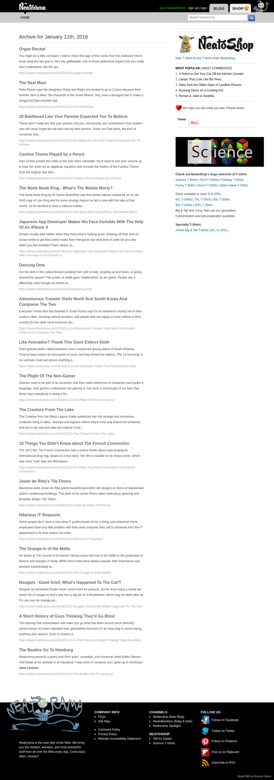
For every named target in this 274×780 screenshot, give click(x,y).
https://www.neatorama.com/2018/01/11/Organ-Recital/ (56, 73)
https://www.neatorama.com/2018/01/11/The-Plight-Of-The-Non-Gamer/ (67, 400)
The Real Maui (32, 83)
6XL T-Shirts (184, 199)
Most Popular (188, 68)
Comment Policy (109, 729)
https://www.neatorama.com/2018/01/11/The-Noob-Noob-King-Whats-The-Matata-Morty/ (78, 212)
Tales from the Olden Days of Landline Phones (210, 85)
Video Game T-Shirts (234, 185)
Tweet (182, 119)
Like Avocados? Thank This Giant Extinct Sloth (64, 342)
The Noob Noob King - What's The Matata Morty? (66, 188)
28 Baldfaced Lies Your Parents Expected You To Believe (73, 116)
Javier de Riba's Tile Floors (45, 481)
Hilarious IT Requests (40, 515)
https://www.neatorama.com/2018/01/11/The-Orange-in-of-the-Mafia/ (65, 572)
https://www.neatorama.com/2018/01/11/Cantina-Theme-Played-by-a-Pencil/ (70, 178)
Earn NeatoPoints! (173, 8)
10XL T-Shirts (204, 205)
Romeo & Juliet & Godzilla (196, 96)
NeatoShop (227, 58)
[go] (251, 18)
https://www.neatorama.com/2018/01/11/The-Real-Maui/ (56, 107)
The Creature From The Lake (46, 410)
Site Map (104, 721)
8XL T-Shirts (221, 199)
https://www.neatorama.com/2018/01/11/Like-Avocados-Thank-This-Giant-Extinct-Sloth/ (77, 366)
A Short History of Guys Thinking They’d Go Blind (67, 616)
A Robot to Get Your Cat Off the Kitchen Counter (211, 74)
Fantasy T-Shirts (232, 180)
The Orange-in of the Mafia (44, 549)
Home (25, 17)
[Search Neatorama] (217, 17)
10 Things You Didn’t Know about (74, 443)
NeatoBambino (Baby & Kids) (172, 721)
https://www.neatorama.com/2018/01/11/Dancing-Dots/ (56, 289)
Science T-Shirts (187, 180)
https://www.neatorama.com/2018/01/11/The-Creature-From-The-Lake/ (66, 433)
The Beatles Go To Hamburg (46, 650)
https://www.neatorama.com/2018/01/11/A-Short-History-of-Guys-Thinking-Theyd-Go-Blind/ (80, 640)
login (204, 8)
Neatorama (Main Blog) (168, 717)
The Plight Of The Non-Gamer (47, 376)
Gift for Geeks (162, 738)
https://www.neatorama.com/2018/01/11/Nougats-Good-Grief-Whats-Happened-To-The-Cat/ (80, 606)
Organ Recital (32, 49)
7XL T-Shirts (203, 199)
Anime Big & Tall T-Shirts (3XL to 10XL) (202, 230)
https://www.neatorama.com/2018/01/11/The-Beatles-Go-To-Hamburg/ (66, 674)
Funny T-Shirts (185, 185)
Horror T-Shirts (207, 185)
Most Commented (217, 68)
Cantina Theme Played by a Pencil (52, 154)
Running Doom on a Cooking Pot (201, 90)
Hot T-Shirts (204, 58)
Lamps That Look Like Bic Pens (200, 79)
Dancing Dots (32, 265)
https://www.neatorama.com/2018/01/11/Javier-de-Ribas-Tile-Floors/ (65, 505)
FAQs (102, 717)
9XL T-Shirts (184, 205)
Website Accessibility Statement (119, 738)
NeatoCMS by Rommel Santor (255, 776)
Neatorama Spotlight (166, 726)
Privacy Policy (107, 734)
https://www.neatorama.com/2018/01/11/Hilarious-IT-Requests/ (61, 539)
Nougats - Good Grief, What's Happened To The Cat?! (70, 582)
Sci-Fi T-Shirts (209, 180)
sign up (193, 8)
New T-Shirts (184, 58)
